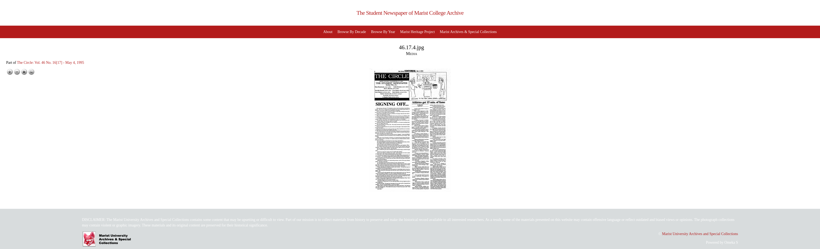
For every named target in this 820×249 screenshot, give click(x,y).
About (328, 32)
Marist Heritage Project (417, 32)
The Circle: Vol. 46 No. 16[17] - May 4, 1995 (50, 63)
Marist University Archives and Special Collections (700, 234)
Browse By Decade (351, 32)
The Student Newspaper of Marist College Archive (410, 13)
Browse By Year (383, 32)
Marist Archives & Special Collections (468, 32)
